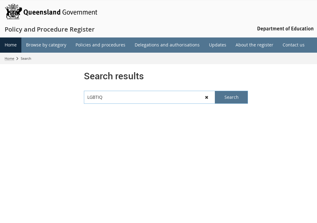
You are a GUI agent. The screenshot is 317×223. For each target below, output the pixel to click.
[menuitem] (10, 45)
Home (9, 58)
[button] (207, 97)
